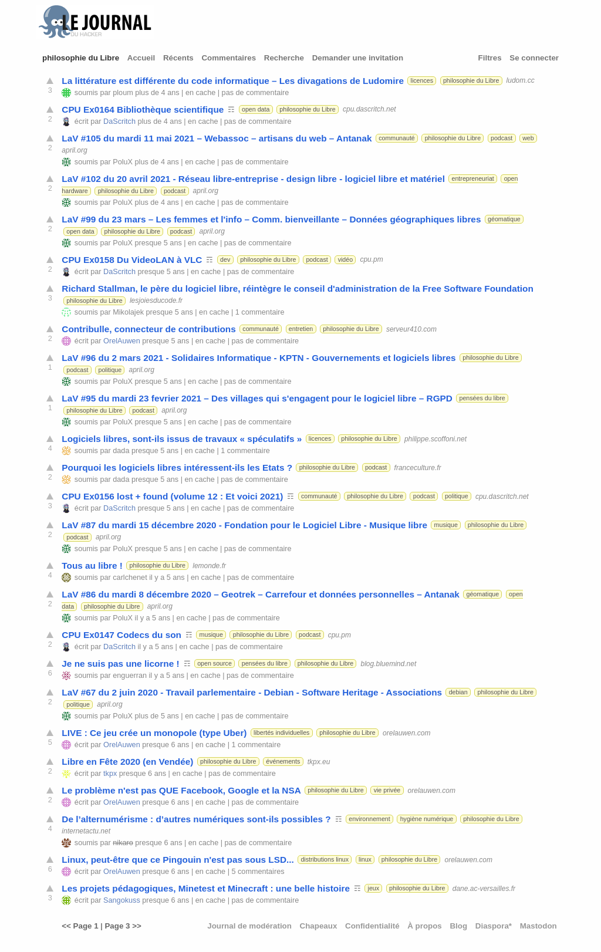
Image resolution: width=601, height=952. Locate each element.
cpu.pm (371, 259)
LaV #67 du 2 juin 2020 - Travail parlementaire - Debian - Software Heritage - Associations (252, 692)
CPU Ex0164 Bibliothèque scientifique (143, 109)
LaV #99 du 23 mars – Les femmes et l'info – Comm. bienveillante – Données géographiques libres (271, 219)
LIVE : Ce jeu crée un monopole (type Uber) (154, 733)
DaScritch (119, 121)
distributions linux (324, 859)
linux (365, 859)
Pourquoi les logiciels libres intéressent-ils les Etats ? (177, 467)
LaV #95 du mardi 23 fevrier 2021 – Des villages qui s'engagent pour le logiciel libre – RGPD (257, 398)
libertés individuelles (281, 732)
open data (255, 109)
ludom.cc (521, 80)
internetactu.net (86, 831)
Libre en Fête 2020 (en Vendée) (127, 762)
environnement (369, 818)
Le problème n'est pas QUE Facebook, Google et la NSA (181, 790)
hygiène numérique (427, 818)
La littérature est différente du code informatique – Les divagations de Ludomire (233, 81)
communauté (397, 137)
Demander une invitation (358, 57)
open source (214, 663)
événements (283, 761)
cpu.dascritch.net (369, 109)
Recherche (284, 57)
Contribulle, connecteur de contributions (148, 329)
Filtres (490, 57)
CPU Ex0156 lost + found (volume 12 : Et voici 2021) (172, 496)
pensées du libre (482, 397)
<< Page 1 (80, 925)
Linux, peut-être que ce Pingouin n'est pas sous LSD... (177, 860)
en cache (200, 93)
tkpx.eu (319, 761)
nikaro (123, 843)
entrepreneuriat (473, 178)
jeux (374, 888)
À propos (424, 925)
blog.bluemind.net (389, 663)
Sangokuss (121, 900)
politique (109, 369)
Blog (458, 925)
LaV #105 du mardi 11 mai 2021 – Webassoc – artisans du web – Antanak (217, 138)
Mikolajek (128, 312)
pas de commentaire (255, 93)
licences (422, 80)
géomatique (504, 218)
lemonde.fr (209, 565)
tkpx (110, 773)
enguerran (130, 675)
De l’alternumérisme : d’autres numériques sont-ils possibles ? (196, 819)
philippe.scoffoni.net (435, 438)
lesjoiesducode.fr (156, 300)
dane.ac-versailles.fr (484, 888)
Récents (178, 57)
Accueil (141, 57)
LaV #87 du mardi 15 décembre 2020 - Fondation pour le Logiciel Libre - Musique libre (244, 525)
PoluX (123, 162)
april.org (74, 150)
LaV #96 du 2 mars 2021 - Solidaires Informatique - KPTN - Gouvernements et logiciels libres (258, 358)
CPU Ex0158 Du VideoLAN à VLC (132, 260)
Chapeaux (318, 925)
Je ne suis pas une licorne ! (120, 664)
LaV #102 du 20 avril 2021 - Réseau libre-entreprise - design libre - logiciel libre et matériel (253, 179)
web (528, 137)
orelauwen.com (406, 732)
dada (121, 451)
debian (458, 692)
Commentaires (228, 57)
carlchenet (130, 577)
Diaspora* (493, 925)
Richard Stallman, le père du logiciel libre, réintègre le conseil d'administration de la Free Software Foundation (297, 288)
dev (225, 259)
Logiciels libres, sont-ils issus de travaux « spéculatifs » (182, 439)
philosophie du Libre (80, 57)
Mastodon (538, 925)
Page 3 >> (122, 925)
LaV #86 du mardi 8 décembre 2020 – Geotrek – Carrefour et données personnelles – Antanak (261, 594)
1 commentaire (260, 312)
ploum (123, 93)
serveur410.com (411, 329)
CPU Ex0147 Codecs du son (121, 635)
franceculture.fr (417, 467)
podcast (501, 137)
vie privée (387, 790)
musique (446, 524)
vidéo (345, 259)
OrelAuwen (121, 341)
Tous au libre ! (92, 565)
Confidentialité (372, 925)
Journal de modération (249, 925)
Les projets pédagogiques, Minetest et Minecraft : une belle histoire (206, 888)
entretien (301, 328)
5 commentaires (257, 871)
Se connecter (534, 57)
